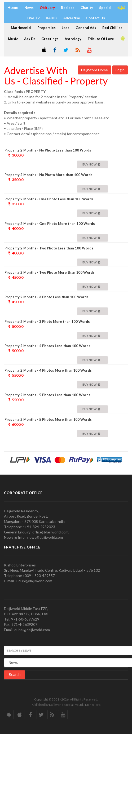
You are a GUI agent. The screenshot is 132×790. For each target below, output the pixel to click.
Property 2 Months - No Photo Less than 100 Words (48, 150)
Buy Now (91, 164)
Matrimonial (21, 28)
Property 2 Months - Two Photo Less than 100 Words (49, 248)
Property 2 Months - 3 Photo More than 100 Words (47, 321)
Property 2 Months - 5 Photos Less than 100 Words (47, 395)
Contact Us (95, 18)
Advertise (71, 18)
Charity (87, 8)
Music (13, 39)
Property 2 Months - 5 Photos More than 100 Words (48, 419)
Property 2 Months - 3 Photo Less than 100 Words (47, 297)
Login (120, 70)
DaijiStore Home (94, 70)
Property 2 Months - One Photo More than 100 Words (50, 223)
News (29, 8)
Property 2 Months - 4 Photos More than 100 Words (48, 370)
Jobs (65, 28)
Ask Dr (29, 39)
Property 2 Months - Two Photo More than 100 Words (50, 272)
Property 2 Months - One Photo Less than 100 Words (49, 199)
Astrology (73, 39)
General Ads (86, 28)
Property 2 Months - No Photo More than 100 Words (49, 175)
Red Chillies (112, 28)
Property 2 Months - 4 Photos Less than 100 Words (47, 346)
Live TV (33, 18)
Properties (46, 28)
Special (105, 8)
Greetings (50, 39)
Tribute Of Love (100, 39)
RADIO (51, 18)
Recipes (67, 8)
